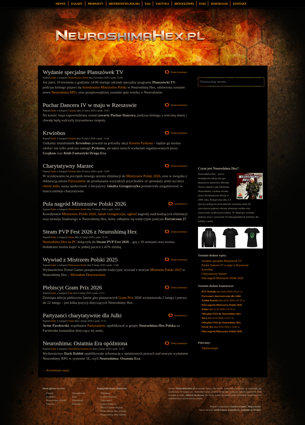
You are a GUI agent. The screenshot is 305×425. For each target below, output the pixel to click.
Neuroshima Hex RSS (201, 93)
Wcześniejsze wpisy (56, 370)
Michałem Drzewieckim (88, 275)
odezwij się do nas (194, 395)
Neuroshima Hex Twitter (226, 93)
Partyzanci (106, 400)
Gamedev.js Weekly (251, 410)
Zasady (77, 3)
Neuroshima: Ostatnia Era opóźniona (85, 343)
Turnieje (72, 110)
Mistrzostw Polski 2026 (143, 176)
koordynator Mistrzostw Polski (104, 87)
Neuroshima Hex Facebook (233, 93)
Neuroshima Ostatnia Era (80, 348)
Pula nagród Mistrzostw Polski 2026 (84, 204)
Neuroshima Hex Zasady (114, 410)
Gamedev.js (234, 410)
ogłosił (132, 214)
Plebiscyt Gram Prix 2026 (72, 287)
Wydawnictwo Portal (78, 77)
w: (222, 293)
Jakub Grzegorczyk (111, 214)
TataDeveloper (210, 348)
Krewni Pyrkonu (141, 143)
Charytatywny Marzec (68, 166)
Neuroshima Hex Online (113, 414)
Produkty (95, 3)
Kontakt (239, 3)
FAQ (147, 3)
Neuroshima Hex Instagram (210, 93)
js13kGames (220, 410)
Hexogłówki (184, 3)
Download (219, 3)
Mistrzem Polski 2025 (166, 270)
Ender (53, 77)
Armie (71, 321)
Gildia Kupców (109, 403)
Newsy (61, 3)
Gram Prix (125, 298)
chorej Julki (51, 186)
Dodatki (72, 138)
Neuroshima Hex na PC (59, 242)
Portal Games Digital (112, 407)
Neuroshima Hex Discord (218, 93)
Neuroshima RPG (63, 92)
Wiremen (105, 393)
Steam (71, 237)
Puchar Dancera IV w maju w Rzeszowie (90, 105)
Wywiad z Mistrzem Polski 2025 (80, 259)
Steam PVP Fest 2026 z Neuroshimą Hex (90, 231)
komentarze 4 (180, 203)
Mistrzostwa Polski (124, 3)
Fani (202, 3)
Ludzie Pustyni (108, 396)
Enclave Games (238, 406)
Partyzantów (77, 181)
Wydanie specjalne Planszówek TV (83, 72)
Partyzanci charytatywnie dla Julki (82, 315)
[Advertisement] (230, 131)
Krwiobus (54, 133)
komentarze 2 (180, 315)
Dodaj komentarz (179, 72)
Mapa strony (254, 406)
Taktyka (162, 3)
